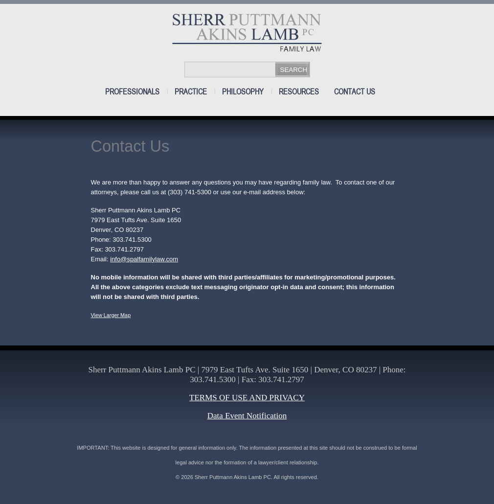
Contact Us (354, 91)
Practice (191, 91)
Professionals (132, 91)
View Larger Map (111, 315)
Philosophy (243, 91)
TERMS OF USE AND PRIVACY (247, 397)
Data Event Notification (247, 415)
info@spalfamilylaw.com (144, 259)
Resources (299, 91)
